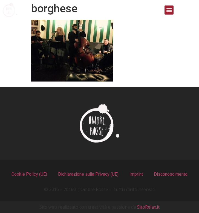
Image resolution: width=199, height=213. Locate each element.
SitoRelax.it (148, 207)
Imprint (136, 174)
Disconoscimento (171, 174)
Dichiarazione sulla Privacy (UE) (88, 174)
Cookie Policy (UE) (29, 174)
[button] (169, 10)
